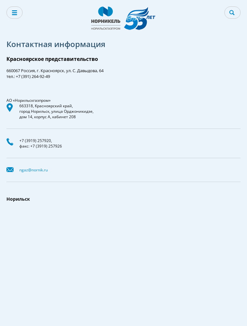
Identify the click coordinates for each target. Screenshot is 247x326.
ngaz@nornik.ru (33, 170)
